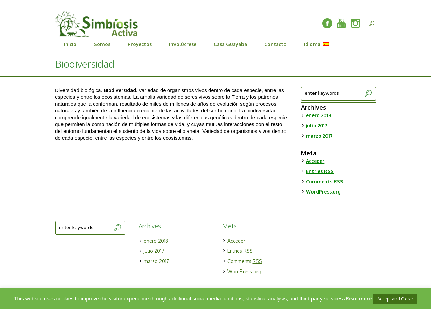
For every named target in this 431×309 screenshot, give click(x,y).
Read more (359, 299)
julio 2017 (317, 125)
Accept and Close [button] (395, 299)
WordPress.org (323, 192)
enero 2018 (318, 115)
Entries (320, 171)
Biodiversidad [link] (120, 90)
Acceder (315, 161)
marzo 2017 (319, 136)
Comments (324, 181)
